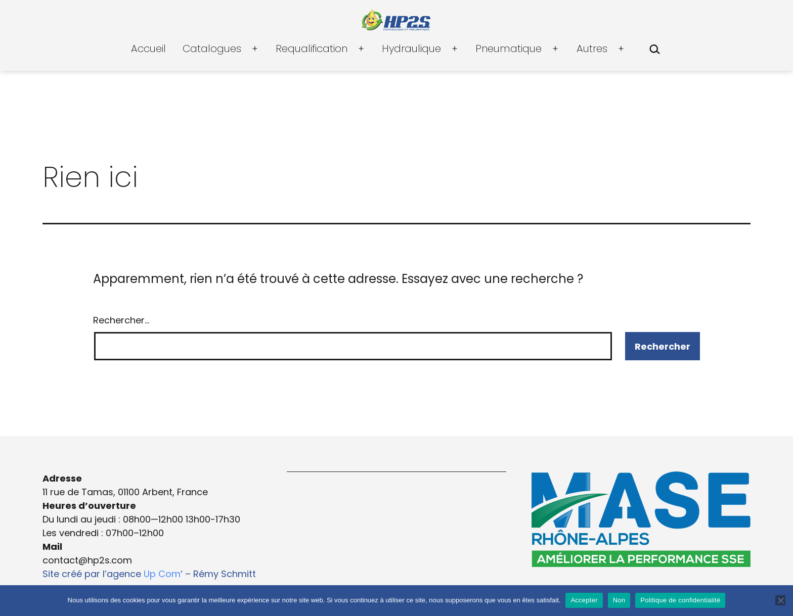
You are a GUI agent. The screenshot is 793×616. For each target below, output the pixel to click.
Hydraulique (411, 48)
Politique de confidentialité (680, 600)
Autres (592, 48)
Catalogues (212, 48)
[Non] (780, 600)
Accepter (583, 600)
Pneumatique (508, 48)
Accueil (148, 48)
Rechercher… (121, 320)
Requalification (311, 48)
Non (619, 600)
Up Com (162, 573)
